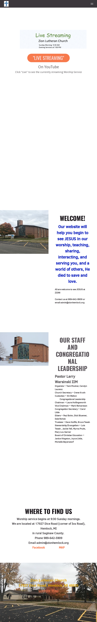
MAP (62, 548)
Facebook (38, 548)
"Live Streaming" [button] (48, 57)
